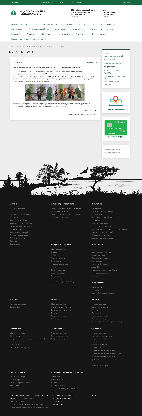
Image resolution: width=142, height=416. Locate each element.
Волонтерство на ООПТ (100, 316)
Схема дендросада (58, 258)
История (13, 211)
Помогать (31, 34)
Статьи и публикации (112, 70)
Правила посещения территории (104, 211)
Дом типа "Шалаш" (58, 380)
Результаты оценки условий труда (114, 77)
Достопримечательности (101, 226)
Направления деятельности (20, 214)
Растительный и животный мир (22, 226)
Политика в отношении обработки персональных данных (28, 404)
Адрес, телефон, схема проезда (62, 282)
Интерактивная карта (99, 223)
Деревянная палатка (58, 386)
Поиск (23, 401)
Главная (14, 24)
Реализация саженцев (59, 264)
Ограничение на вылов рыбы (102, 232)
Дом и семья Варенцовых (19, 348)
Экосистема (95, 342)
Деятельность (56, 261)
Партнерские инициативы (61, 310)
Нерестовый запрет (98, 220)
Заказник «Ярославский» (19, 232)
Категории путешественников (21, 383)
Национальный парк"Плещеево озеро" (28, 12)
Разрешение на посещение (46, 24)
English (44, 2)
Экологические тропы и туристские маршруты (109, 229)
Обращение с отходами (113, 82)
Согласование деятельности (103, 24)
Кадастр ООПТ (96, 348)
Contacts (32, 398)
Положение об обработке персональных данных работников (29, 407)
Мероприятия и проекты (113, 63)
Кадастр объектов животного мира (104, 351)
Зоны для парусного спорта (102, 238)
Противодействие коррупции (21, 235)
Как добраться (96, 208)
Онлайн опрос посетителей (73, 24)
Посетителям (16, 29)
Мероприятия (96, 313)
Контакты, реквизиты (18, 304)
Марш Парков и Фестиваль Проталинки (51, 46)
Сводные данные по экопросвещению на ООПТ (28, 339)
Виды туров (14, 386)
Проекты (54, 313)
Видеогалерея (96, 287)
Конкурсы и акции (111, 59)
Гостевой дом (56, 377)
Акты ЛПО (107, 73)
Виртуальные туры (58, 279)
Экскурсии (54, 267)
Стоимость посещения (59, 273)
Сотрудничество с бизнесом (61, 307)
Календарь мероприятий (113, 56)
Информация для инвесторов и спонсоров (107, 322)
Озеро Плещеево (16, 229)
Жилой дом (55, 383)
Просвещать (46, 34)
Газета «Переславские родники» (103, 293)
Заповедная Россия (77, 2)
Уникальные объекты (99, 345)
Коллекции (55, 255)
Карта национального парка (21, 223)
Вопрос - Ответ (15, 307)
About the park (21, 398)
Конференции (109, 67)
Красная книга (97, 360)
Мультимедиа (79, 29)
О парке (24, 24)
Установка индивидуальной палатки (64, 388)
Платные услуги (97, 214)
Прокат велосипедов (59, 270)
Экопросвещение (16, 336)
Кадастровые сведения (19, 220)
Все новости (91, 62)
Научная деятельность (59, 336)
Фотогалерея (56, 276)
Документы (14, 217)
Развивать (15, 34)
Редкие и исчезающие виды (102, 336)
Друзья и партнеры (17, 238)
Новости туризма (16, 380)
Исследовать (64, 34)
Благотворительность (99, 307)
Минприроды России (59, 2)
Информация (60, 29)
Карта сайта (14, 401)
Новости (32, 46)
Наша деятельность (17, 342)
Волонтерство (15, 244)
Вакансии (107, 85)
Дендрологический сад (39, 29)
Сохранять (80, 34)
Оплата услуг (96, 29)
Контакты (109, 29)
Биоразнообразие (98, 339)
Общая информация (18, 208)
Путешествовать (99, 34)
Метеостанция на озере (100, 235)
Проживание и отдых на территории (27, 39)
